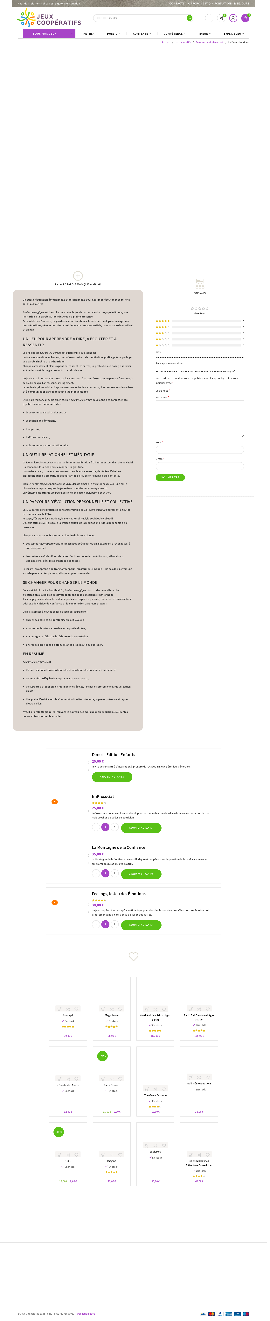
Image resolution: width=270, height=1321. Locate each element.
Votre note (163, 392)
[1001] (65, 1147)
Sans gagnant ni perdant (210, 44)
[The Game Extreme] (156, 1075)
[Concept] (65, 998)
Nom (159, 444)
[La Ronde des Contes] (65, 1069)
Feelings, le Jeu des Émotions (119, 896)
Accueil (166, 44)
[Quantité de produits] (105, 829)
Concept (66, 1019)
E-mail (160, 461)
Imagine (110, 1168)
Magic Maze (111, 1019)
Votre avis (162, 399)
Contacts (176, 4)
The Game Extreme (156, 1101)
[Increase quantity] (115, 829)
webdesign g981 (86, 1315)
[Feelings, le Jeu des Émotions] (69, 913)
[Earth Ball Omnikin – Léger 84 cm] (156, 998)
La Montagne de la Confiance (118, 849)
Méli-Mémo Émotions (201, 1088)
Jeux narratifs (183, 44)
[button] (112, 779)
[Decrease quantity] (96, 829)
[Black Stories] (111, 1069)
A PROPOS (195, 4)
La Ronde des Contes (65, 1090)
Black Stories (111, 1090)
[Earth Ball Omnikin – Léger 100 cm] (201, 998)
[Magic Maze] (111, 998)
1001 (65, 1168)
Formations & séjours (232, 4)
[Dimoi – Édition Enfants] (69, 769)
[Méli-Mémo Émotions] (201, 1069)
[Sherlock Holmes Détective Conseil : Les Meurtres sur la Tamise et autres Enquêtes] (201, 1147)
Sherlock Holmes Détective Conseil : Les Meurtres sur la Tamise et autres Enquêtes (201, 1172)
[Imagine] (111, 1147)
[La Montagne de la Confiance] (69, 864)
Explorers (156, 1158)
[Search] (143, 19)
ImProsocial (103, 798)
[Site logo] (49, 19)
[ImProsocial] (69, 815)
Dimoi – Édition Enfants (113, 756)
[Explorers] (156, 1142)
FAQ (208, 4)
